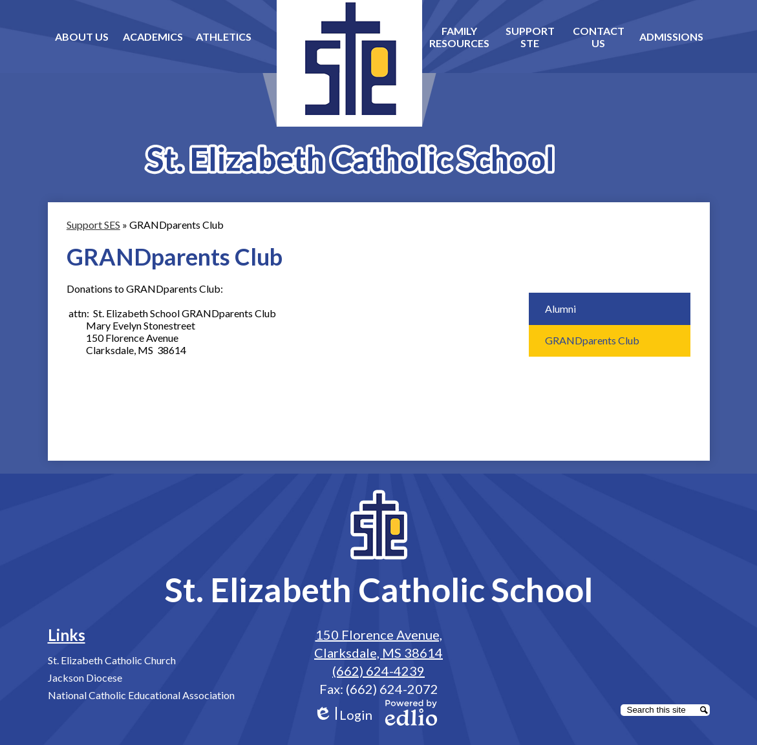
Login (343, 715)
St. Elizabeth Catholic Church (112, 660)
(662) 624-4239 (378, 670)
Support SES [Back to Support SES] (93, 224)
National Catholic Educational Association (141, 695)
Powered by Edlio (411, 713)
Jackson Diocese (85, 677)
